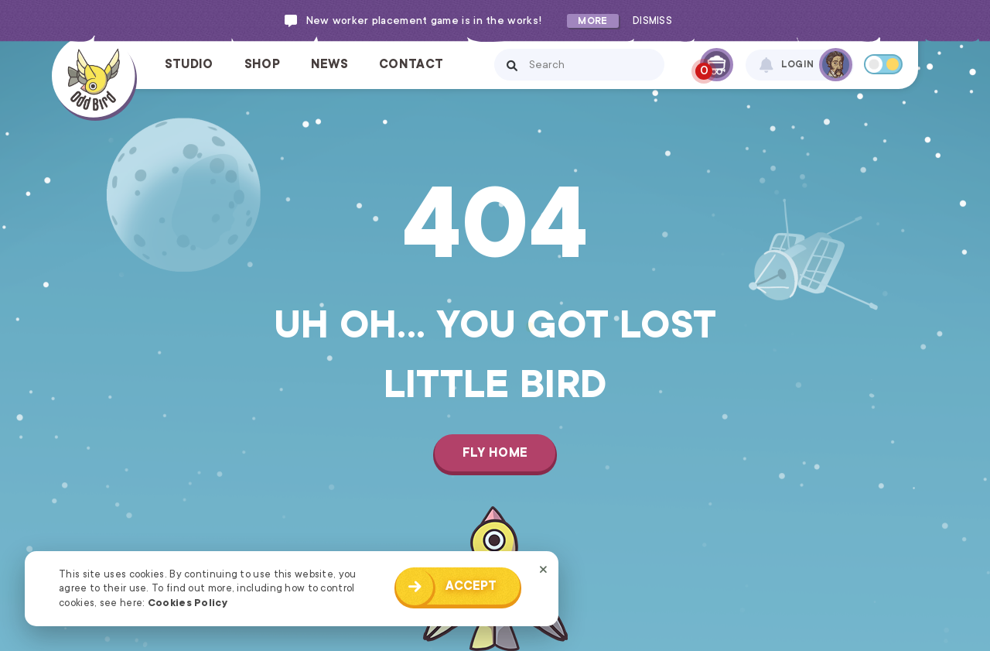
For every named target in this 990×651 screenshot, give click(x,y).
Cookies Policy (187, 602)
